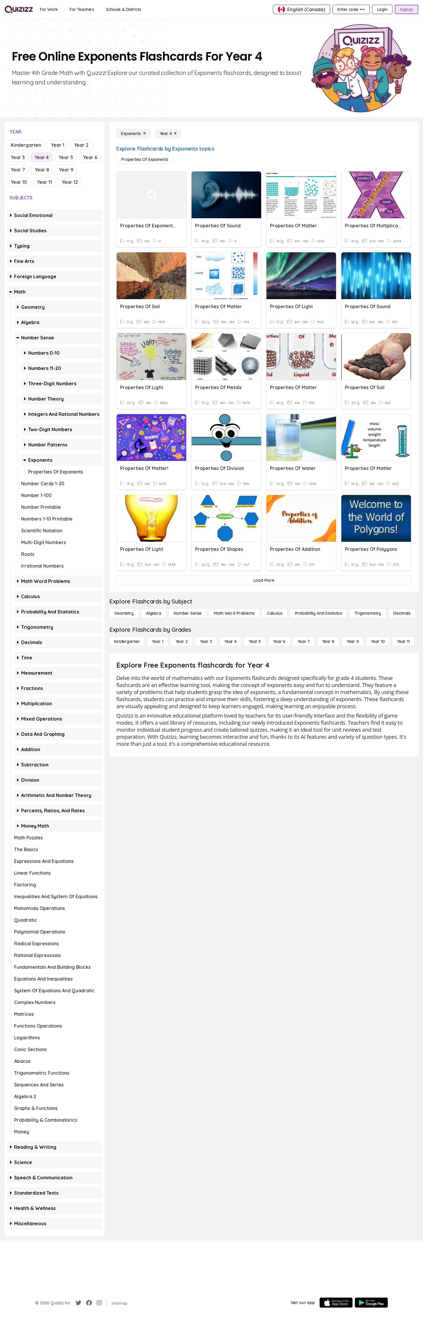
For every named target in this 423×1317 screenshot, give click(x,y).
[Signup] (406, 9)
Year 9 (66, 170)
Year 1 (57, 145)
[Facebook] (89, 1303)
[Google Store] (371, 1303)
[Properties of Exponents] (144, 159)
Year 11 (44, 182)
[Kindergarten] (127, 641)
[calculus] (275, 613)
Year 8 (42, 170)
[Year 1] (157, 641)
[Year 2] (182, 641)
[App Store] (336, 1303)
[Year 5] (255, 641)
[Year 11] (403, 641)
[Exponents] (133, 133)
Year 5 (66, 157)
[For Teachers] (82, 9)
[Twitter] (78, 1303)
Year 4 (42, 157)
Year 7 (18, 170)
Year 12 (70, 182)
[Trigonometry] (368, 613)
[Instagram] (99, 1303)
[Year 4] (168, 133)
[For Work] (49, 9)
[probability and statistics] (318, 613)
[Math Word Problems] (234, 613)
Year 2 (81, 145)
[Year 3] (206, 641)
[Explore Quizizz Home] (19, 9)
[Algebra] (153, 613)
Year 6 (90, 157)
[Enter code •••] (351, 9)
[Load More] (263, 580)
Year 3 (18, 157)
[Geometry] (124, 613)
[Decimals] (402, 613)
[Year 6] (279, 641)
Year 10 (19, 182)
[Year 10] (378, 641)
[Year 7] (304, 641)
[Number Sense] (188, 613)
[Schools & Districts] (123, 9)
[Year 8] (328, 641)
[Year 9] (353, 641)
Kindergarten (26, 145)
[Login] (382, 9)
